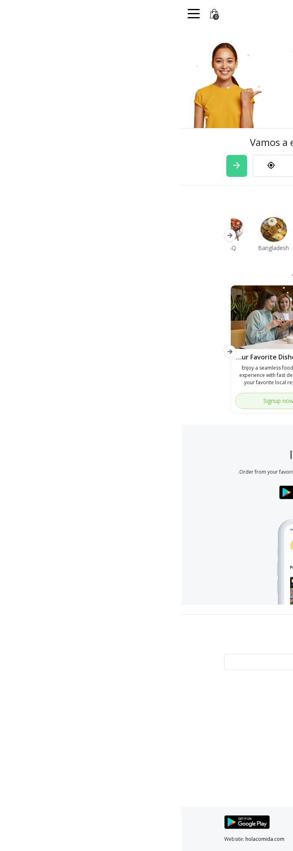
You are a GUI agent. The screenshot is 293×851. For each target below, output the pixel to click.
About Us (239, 728)
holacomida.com (83, 839)
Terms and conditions (225, 718)
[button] (48, 235)
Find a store (126, 699)
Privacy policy (234, 708)
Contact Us (127, 718)
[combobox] (159, 166)
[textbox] (170, 166)
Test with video (233, 699)
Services (131, 708)
